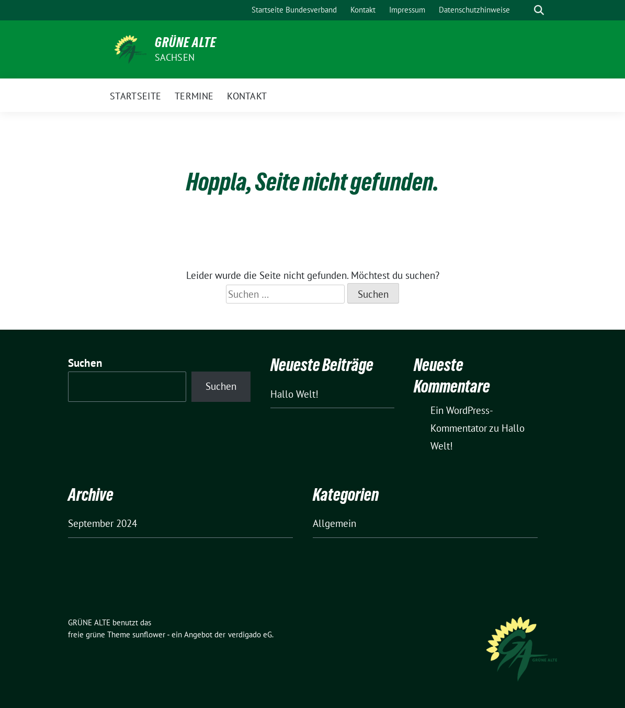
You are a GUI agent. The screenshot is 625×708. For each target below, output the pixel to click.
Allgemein (334, 523)
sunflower (148, 634)
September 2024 (102, 523)
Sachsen (175, 57)
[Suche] (524, 10)
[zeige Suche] (539, 10)
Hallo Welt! (294, 394)
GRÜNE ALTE (186, 42)
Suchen (85, 363)
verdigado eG (250, 634)
